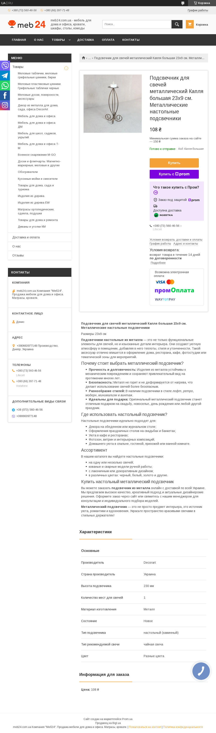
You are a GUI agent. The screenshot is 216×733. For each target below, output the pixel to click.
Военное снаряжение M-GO (37, 154)
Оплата (108, 39)
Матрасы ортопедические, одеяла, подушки (36, 211)
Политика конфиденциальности (183, 727)
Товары (58, 39)
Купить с (174, 174)
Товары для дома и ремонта (38, 220)
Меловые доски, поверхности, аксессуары (38, 96)
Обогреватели (28, 172)
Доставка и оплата (26, 237)
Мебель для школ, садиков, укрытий (37, 135)
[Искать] (176, 24)
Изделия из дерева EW (34, 202)
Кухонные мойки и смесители (38, 178)
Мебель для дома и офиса (36, 116)
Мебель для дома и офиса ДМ (36, 124)
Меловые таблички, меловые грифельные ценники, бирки (37, 75)
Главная (19, 39)
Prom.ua (127, 719)
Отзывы (18, 255)
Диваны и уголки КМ (32, 226)
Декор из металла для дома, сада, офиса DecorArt (38, 107)
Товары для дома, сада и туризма (36, 187)
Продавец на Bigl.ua (108, 723)
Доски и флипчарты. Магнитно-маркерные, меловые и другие (39, 163)
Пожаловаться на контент (145, 727)
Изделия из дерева (31, 196)
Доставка (85, 39)
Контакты (131, 39)
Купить (174, 163)
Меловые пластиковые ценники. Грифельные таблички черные (39, 86)
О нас (39, 39)
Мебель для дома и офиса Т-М (38, 146)
